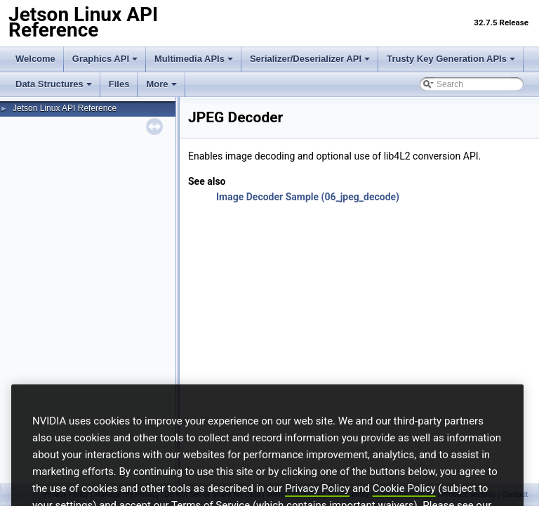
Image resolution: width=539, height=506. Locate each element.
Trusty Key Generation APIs (451, 58)
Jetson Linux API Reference (65, 108)
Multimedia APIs (193, 58)
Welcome (35, 58)
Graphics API (105, 58)
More (161, 84)
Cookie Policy (404, 499)
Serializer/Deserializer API (310, 58)
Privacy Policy (317, 499)
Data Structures (53, 84)
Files (119, 84)
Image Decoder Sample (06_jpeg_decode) (307, 196)
